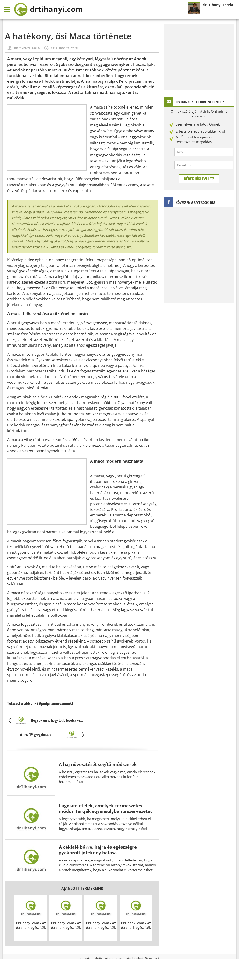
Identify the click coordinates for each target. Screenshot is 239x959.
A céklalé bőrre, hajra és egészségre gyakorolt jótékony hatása (98, 836)
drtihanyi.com (104, 945)
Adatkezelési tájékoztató (142, 945)
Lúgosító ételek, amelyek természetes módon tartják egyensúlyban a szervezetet (105, 794)
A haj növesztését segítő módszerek (98, 750)
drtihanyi (50, 9)
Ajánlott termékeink (82, 874)
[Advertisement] (47, 137)
